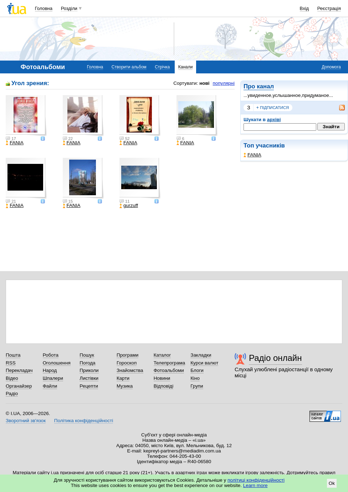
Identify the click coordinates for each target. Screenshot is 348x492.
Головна (43, 8)
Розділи (69, 8)
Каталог (162, 355)
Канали (185, 66)
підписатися (272, 107)
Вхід (304, 8)
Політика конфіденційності (83, 420)
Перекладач (19, 370)
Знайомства (130, 370)
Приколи (89, 370)
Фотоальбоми (169, 370)
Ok (332, 483)
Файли (50, 386)
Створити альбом (129, 66)
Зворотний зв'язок (26, 420)
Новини (162, 378)
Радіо (12, 393)
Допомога (331, 66)
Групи (196, 386)
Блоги (197, 370)
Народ (50, 370)
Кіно (195, 378)
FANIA (252, 154)
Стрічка (162, 66)
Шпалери (53, 378)
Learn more (255, 485)
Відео (12, 378)
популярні (224, 83)
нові (204, 83)
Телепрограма (169, 363)
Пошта (13, 355)
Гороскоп (127, 363)
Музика (125, 386)
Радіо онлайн (275, 358)
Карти (123, 378)
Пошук (87, 355)
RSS (11, 363)
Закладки (200, 355)
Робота (50, 355)
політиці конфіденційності (256, 480)
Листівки (89, 378)
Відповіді (164, 386)
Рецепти (89, 386)
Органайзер (19, 386)
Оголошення (57, 363)
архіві (274, 119)
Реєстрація (329, 8)
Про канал (259, 86)
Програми (127, 355)
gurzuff (128, 205)
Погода (87, 363)
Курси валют (204, 363)
